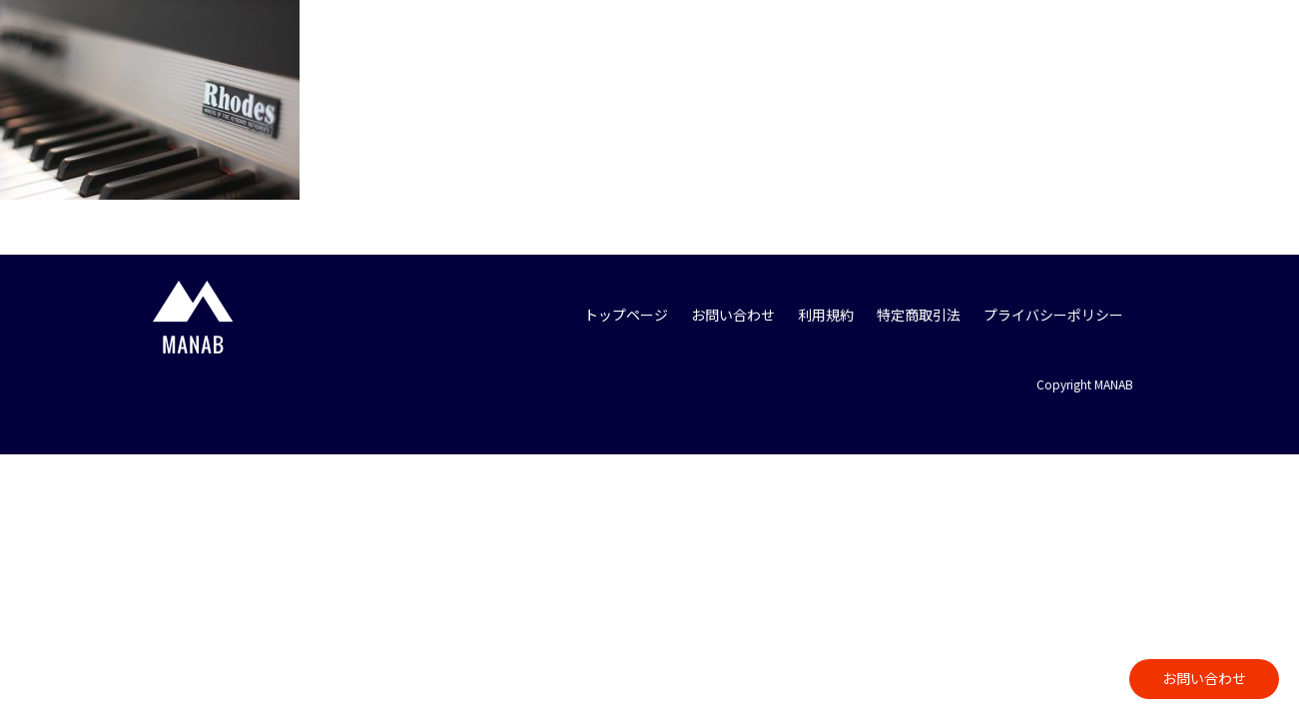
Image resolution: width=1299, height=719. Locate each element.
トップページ (626, 315)
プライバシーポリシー (1053, 315)
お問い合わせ (1204, 678)
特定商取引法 (919, 315)
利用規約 (826, 315)
